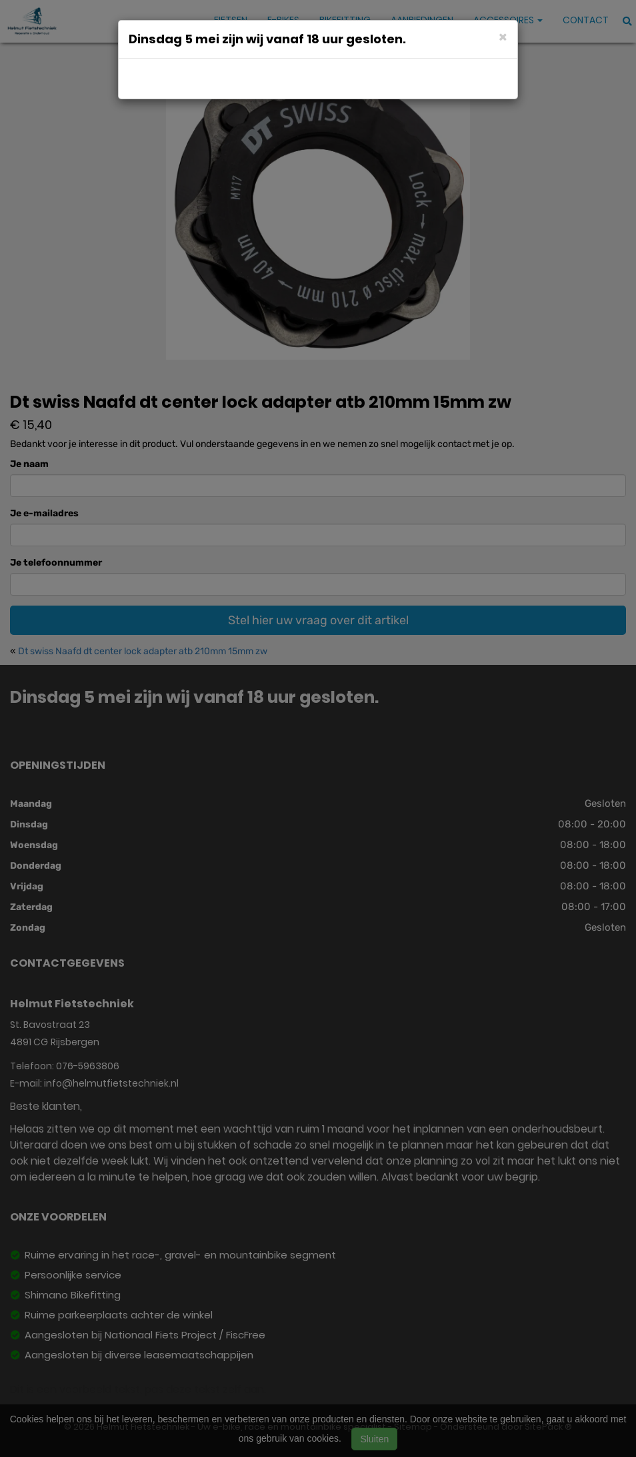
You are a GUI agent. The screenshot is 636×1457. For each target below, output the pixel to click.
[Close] (503, 36)
